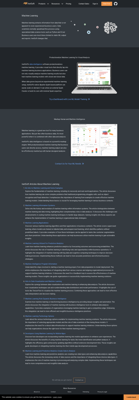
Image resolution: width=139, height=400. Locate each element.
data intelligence (36, 64)
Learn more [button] (57, 397)
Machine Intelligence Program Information (41, 264)
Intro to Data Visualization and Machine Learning (43, 281)
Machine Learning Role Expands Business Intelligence (45, 299)
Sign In (95, 4)
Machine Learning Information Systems (40, 205)
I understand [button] (131, 397)
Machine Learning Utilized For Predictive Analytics (44, 243)
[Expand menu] (47, 3)
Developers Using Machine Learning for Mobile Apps (45, 333)
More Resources (69, 388)
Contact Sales (84, 4)
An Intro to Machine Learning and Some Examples (44, 188)
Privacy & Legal (102, 392)
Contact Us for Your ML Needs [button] (69, 164)
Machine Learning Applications (36, 223)
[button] (44, 4)
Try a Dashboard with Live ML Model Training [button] (69, 99)
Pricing (68, 4)
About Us (37, 392)
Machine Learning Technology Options (39, 316)
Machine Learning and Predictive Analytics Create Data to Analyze (50, 351)
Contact (53, 392)
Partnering (86, 392)
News (69, 392)
